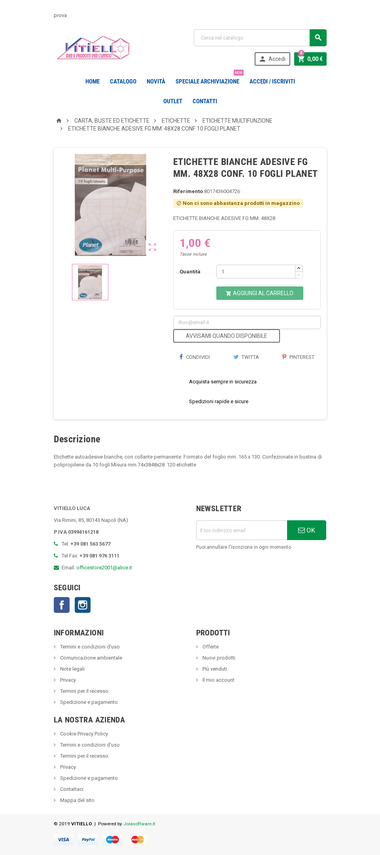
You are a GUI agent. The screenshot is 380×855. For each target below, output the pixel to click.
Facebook (62, 605)
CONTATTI (205, 101)
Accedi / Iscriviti (272, 81)
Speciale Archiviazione (209, 78)
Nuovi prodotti (218, 658)
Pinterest (298, 357)
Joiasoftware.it (139, 824)
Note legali (72, 669)
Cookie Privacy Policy (83, 734)
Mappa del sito (77, 800)
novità (156, 81)
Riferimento (188, 191)
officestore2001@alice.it (104, 568)
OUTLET (172, 101)
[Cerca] (260, 37)
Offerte (210, 647)
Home (92, 81)
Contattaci (71, 789)
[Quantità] (255, 272)
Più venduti (214, 669)
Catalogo (123, 81)
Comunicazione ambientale (90, 658)
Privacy (67, 680)
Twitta (246, 357)
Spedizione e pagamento (88, 702)
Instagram (83, 605)
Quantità (190, 272)
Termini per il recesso (83, 691)
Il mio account (217, 680)
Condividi (194, 357)
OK (306, 530)
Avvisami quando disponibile (226, 336)
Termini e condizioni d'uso (89, 647)
